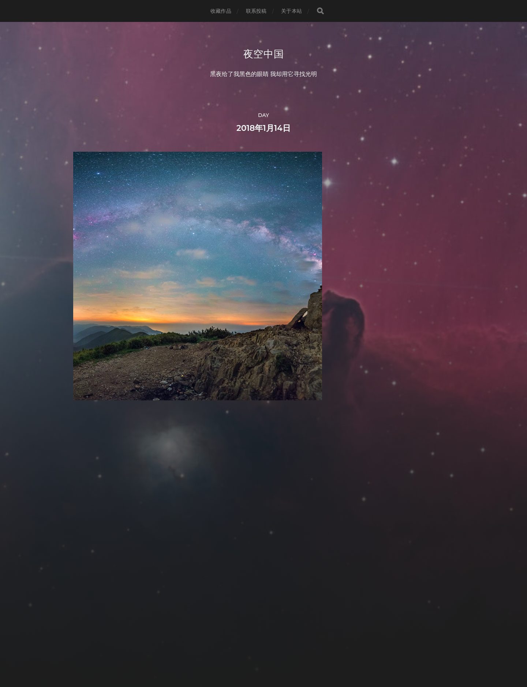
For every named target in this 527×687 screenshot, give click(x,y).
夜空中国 (264, 54)
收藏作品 (220, 11)
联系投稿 (256, 11)
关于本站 (291, 11)
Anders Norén (277, 655)
